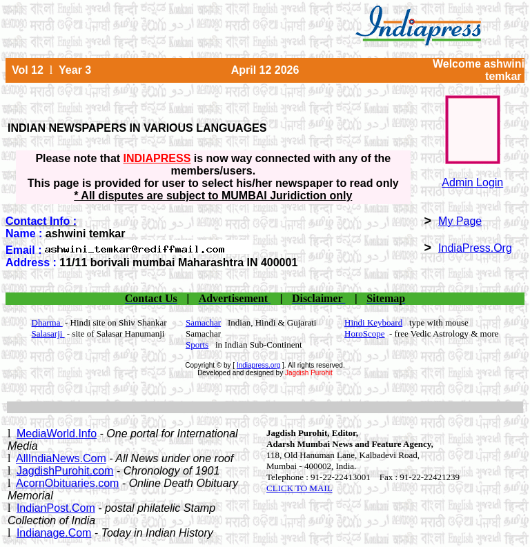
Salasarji (48, 333)
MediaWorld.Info (57, 433)
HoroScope (364, 333)
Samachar (203, 322)
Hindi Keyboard (373, 322)
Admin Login (472, 182)
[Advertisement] (265, 407)
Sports (197, 344)
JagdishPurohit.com (65, 471)
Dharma (47, 322)
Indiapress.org (258, 365)
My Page (460, 221)
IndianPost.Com (56, 508)
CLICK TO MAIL (299, 488)
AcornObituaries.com (67, 483)
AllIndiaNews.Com (61, 458)
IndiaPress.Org (475, 248)
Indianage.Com (54, 533)
